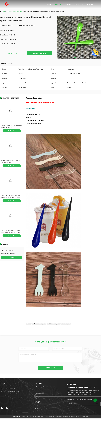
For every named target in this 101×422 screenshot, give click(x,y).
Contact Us (79, 4)
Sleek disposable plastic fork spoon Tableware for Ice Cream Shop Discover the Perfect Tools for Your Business (11, 232)
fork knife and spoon (53, 323)
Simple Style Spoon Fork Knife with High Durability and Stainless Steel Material (10, 197)
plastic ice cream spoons (39, 323)
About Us (68, 4)
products (9, 11)
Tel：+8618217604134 (8, 388)
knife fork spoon (65, 323)
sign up (95, 403)
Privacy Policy (16, 416)
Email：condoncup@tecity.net (10, 391)
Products (58, 4)
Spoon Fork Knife (17, 11)
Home (49, 4)
